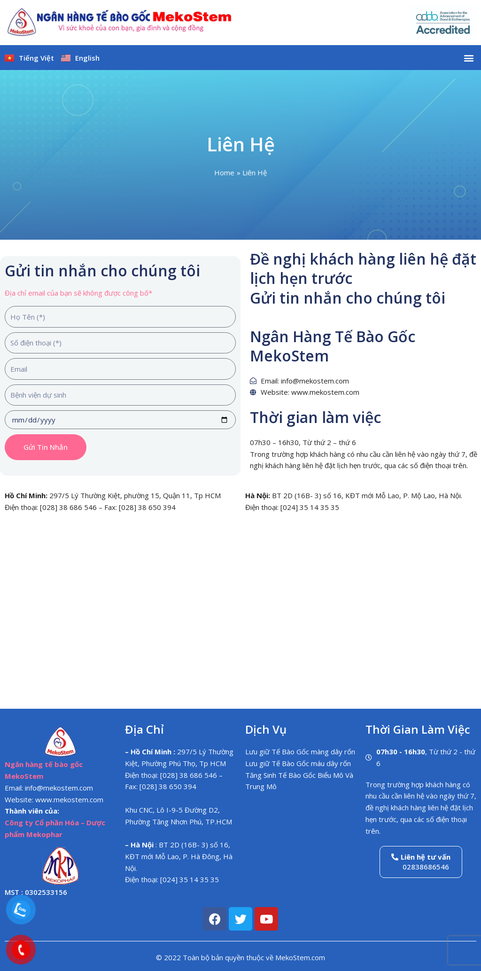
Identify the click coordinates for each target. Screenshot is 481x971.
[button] (468, 57)
